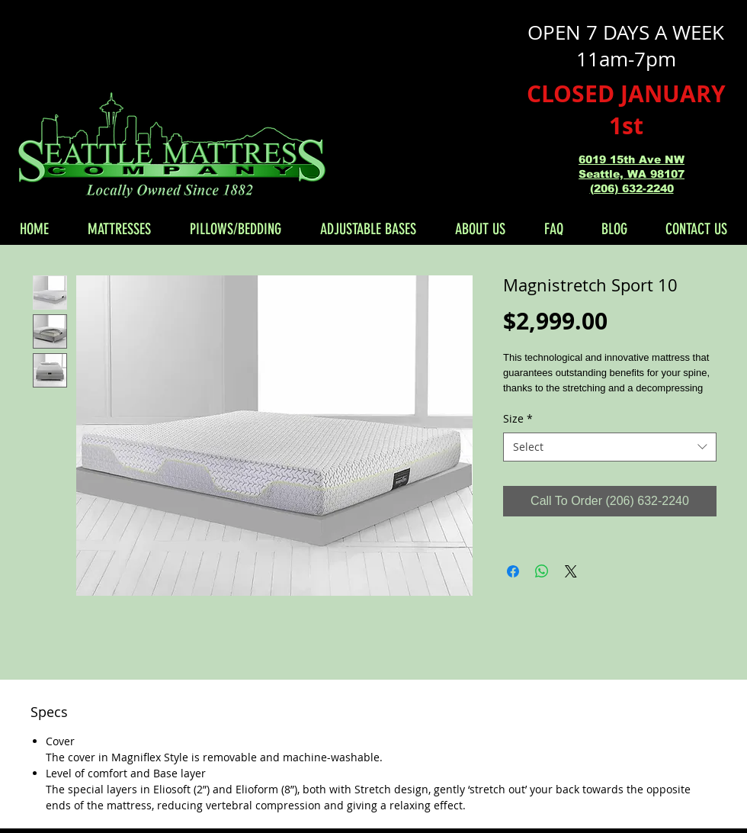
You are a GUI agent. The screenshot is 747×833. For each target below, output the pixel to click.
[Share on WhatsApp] (542, 571)
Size (518, 418)
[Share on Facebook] (513, 571)
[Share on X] (571, 571)
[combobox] (610, 447)
